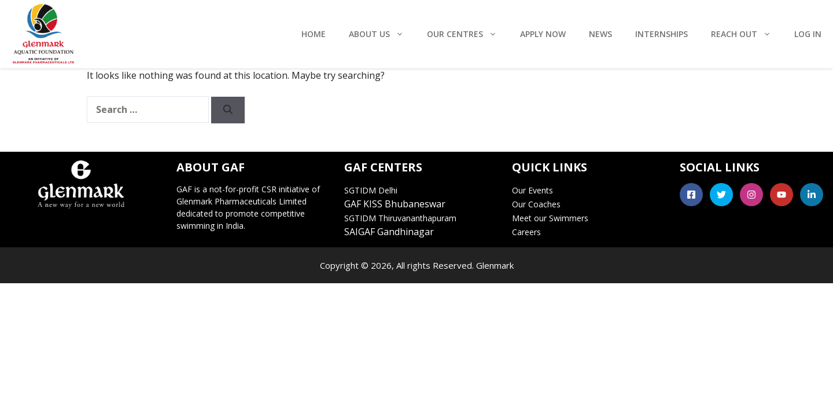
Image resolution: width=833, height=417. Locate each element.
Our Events (532, 190)
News (600, 33)
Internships (661, 33)
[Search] (228, 110)
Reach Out (747, 34)
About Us (382, 34)
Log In (807, 33)
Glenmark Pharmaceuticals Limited (241, 201)
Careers (526, 231)
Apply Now (543, 33)
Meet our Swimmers (550, 218)
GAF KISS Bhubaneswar (394, 203)
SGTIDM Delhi (370, 190)
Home (313, 33)
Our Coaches (536, 204)
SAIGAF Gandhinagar (389, 231)
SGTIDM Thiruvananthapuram (400, 218)
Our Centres (467, 34)
